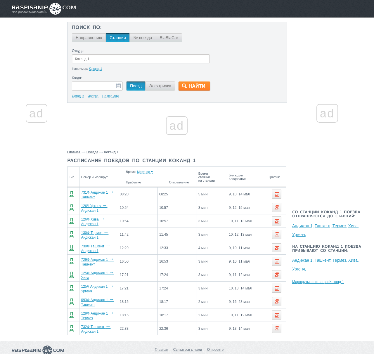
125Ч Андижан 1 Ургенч (100, 280)
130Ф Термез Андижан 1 (101, 231)
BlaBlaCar (169, 37)
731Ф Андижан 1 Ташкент (102, 194)
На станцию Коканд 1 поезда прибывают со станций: (326, 249)
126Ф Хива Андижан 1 (99, 218)
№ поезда (143, 37)
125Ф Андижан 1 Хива (99, 268)
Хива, (353, 225)
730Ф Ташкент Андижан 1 (102, 243)
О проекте (215, 337)
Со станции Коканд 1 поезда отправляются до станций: (326, 214)
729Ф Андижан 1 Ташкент (102, 255)
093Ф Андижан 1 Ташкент (102, 292)
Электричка (160, 86)
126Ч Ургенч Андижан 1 (100, 206)
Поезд (136, 86)
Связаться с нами (187, 337)
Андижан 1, (303, 225)
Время (161, 171)
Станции (118, 37)
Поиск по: (86, 27)
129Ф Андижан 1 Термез (101, 304)
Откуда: (78, 51)
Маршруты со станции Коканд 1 (318, 282)
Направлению (89, 37)
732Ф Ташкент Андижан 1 (102, 317)
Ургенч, (299, 234)
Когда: (77, 78)
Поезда (92, 152)
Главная (74, 152)
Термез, (340, 225)
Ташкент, (323, 225)
